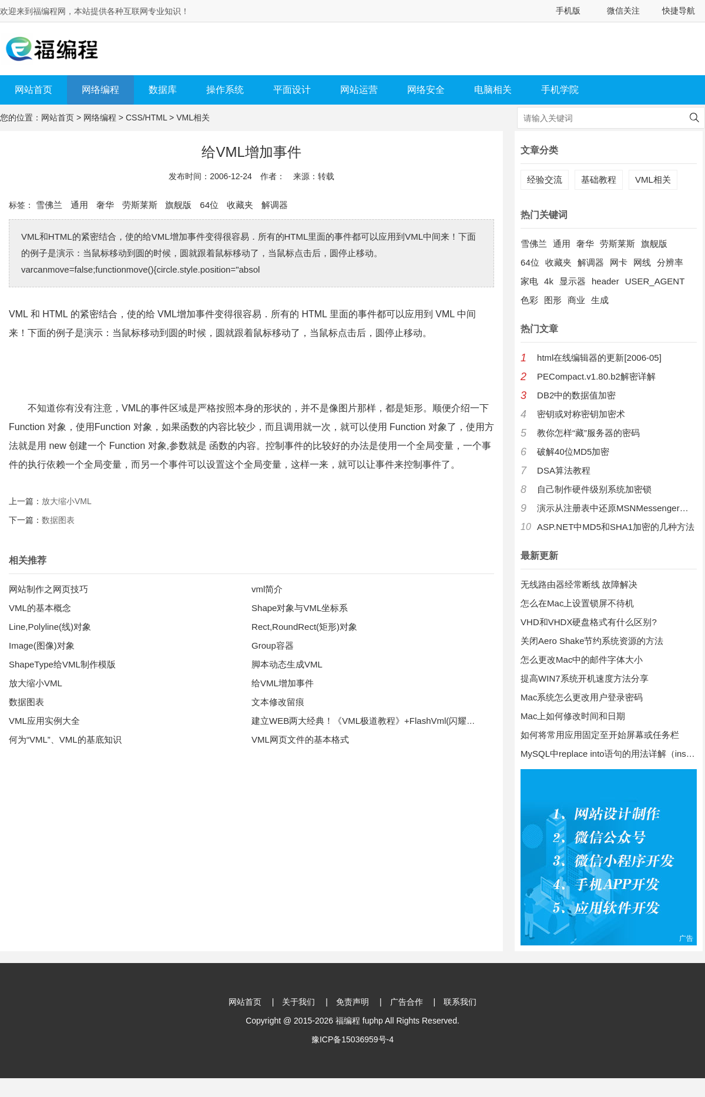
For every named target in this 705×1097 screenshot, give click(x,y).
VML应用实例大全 (44, 721)
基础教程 (598, 179)
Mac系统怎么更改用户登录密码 (582, 697)
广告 (686, 938)
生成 (600, 300)
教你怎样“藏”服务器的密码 (588, 433)
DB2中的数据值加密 (576, 395)
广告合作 (406, 1002)
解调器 (274, 205)
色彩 (529, 300)
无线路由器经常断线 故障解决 (579, 584)
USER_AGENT (655, 281)
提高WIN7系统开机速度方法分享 (585, 678)
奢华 (105, 205)
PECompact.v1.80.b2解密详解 (596, 376)
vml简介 (267, 589)
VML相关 (193, 117)
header (605, 281)
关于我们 (298, 1002)
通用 (79, 205)
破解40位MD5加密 (573, 452)
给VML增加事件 (282, 683)
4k (548, 281)
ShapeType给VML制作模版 (62, 664)
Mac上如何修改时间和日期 (573, 716)
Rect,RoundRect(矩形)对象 (304, 627)
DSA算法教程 (563, 470)
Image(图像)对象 (42, 645)
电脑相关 (493, 90)
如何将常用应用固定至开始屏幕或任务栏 (600, 735)
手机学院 (560, 90)
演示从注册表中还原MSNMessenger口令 (617, 508)
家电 (529, 281)
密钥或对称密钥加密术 (581, 414)
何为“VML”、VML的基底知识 (65, 739)
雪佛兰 (49, 205)
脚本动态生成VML (287, 664)
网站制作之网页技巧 (48, 589)
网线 (642, 262)
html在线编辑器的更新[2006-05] (599, 358)
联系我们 (460, 1002)
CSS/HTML (146, 117)
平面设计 (292, 90)
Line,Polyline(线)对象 (50, 627)
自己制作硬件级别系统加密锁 (594, 489)
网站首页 (33, 90)
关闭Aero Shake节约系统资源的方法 (592, 641)
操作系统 (225, 90)
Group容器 (272, 645)
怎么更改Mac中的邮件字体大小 (582, 660)
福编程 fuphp (359, 1020)
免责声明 (352, 1002)
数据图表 (58, 520)
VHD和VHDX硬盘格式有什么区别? (589, 622)
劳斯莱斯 (139, 205)
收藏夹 (240, 205)
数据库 (163, 90)
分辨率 (670, 262)
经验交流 (544, 179)
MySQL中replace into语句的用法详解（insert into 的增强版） (609, 754)
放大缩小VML (67, 501)
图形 (553, 300)
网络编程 (100, 90)
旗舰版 (178, 205)
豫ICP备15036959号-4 (352, 1039)
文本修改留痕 (277, 702)
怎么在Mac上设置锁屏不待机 (577, 603)
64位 (209, 205)
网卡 (618, 262)
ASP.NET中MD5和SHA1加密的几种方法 (615, 527)
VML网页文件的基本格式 (300, 739)
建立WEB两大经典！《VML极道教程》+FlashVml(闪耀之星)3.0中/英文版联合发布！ (416, 721)
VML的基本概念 (40, 608)
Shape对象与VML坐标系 (299, 608)
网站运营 (359, 90)
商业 (576, 300)
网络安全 (426, 90)
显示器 (572, 281)
